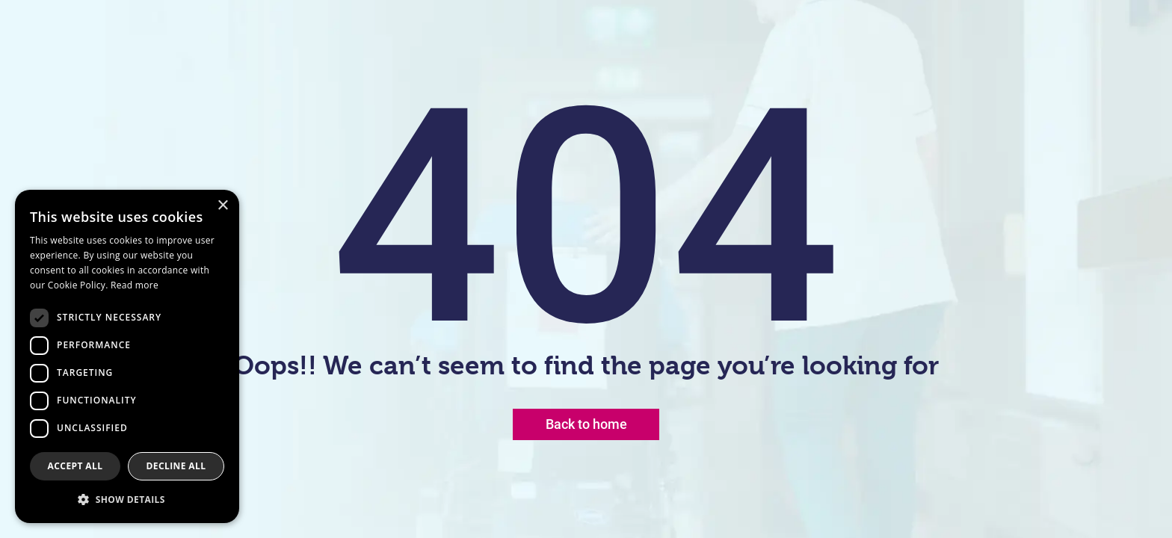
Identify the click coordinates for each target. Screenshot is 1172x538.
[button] (127, 499)
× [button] (222, 205)
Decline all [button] (176, 466)
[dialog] (127, 356)
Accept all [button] (75, 466)
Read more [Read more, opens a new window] (134, 285)
